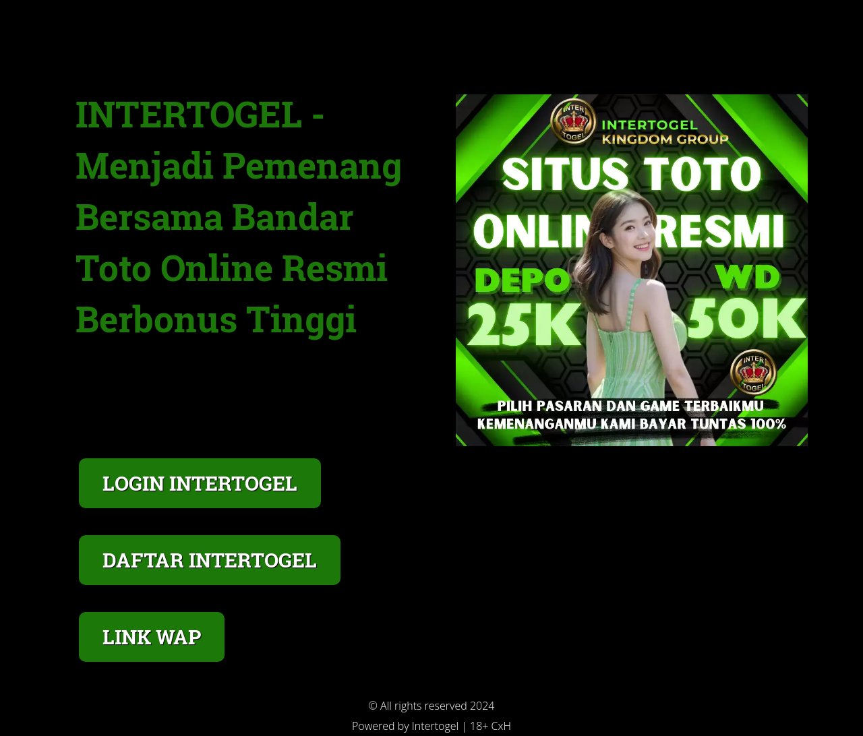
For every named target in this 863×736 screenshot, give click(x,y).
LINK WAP (151, 636)
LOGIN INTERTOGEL (199, 483)
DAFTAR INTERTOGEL (209, 560)
